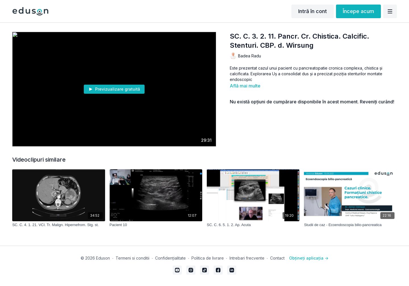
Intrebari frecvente (246, 258)
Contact (277, 258)
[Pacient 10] (156, 225)
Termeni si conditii (132, 258)
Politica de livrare (207, 258)
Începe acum (358, 11)
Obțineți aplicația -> (308, 258)
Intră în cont (312, 11)
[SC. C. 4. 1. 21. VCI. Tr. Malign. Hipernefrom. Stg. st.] (58, 225)
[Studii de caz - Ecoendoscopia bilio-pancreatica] (350, 225)
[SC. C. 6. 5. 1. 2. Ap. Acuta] (253, 225)
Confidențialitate (170, 258)
